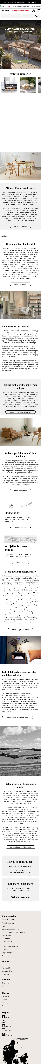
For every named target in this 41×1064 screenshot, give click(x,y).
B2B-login (5, 1003)
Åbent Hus (5, 983)
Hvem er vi (6, 965)
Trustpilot (3, 236)
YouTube (7, 1030)
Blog (3, 986)
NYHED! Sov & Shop (9, 920)
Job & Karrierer (7, 971)
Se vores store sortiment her (20, 412)
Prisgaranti (6, 974)
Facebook (7, 1016)
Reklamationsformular (10, 946)
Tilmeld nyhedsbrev (9, 956)
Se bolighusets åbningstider (20, 847)
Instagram (7, 1021)
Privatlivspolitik (7, 941)
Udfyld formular (20, 897)
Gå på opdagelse (20, 226)
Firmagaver (6, 1006)
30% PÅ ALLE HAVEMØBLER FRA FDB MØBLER (20, 2)
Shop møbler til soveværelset (17, 717)
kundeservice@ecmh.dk (20, 872)
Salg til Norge (7, 953)
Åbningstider (6, 968)
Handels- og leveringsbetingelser (14, 932)
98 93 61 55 (20, 870)
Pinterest (7, 1034)
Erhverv (4, 949)
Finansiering (6, 935)
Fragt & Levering (8, 923)
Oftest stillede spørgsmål (11, 929)
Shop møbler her (20, 284)
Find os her (20, 562)
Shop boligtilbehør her (20, 630)
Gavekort (5, 997)
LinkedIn (6, 1025)
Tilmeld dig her (20, 527)
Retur (4, 926)
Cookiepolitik (7, 938)
